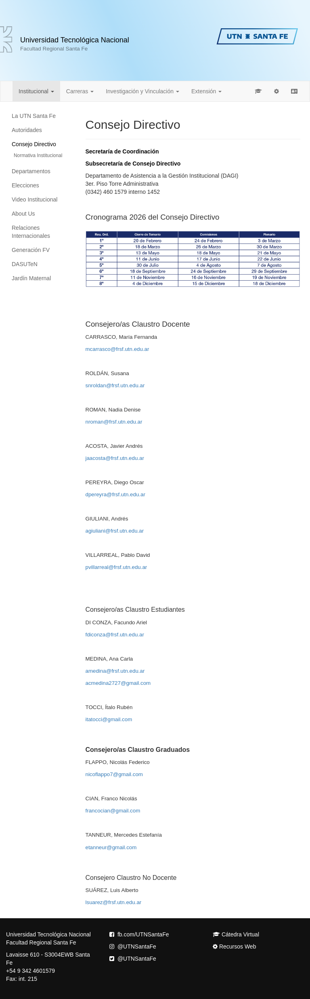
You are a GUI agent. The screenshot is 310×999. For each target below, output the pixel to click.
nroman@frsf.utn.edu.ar (114, 422)
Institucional (36, 91)
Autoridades (27, 130)
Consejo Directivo (34, 144)
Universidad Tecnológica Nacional (74, 44)
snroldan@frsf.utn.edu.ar (115, 385)
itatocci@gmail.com (109, 719)
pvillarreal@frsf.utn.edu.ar (116, 567)
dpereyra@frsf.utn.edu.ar (115, 494)
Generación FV (31, 250)
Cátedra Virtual (236, 934)
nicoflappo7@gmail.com (114, 774)
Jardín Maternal (31, 278)
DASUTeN (25, 264)
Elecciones (25, 185)
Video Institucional (34, 199)
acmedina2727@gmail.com (118, 683)
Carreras (80, 91)
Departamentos (31, 171)
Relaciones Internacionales (31, 232)
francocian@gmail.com (113, 811)
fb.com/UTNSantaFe (139, 934)
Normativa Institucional (38, 155)
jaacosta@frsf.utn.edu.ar (115, 458)
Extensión (206, 91)
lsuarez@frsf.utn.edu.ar (114, 902)
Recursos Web (234, 946)
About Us (23, 213)
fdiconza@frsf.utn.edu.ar (115, 635)
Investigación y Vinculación (142, 91)
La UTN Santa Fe (34, 116)
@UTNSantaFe (132, 946)
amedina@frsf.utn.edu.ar (115, 671)
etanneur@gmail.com (111, 847)
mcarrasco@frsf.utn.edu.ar (117, 349)
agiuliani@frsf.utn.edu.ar (115, 531)
